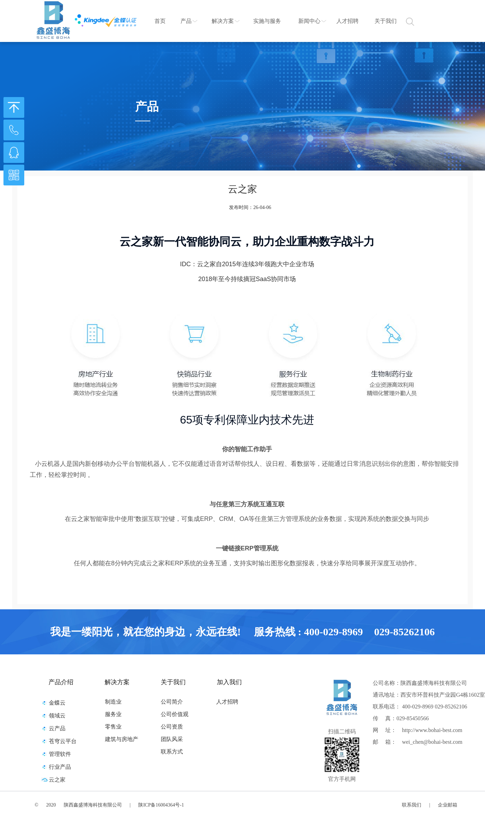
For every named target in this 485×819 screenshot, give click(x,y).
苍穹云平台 (63, 741)
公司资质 (172, 727)
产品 (186, 21)
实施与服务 (267, 21)
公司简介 (172, 702)
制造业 (113, 702)
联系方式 (172, 752)
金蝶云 (57, 703)
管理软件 (60, 754)
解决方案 (223, 21)
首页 (160, 21)
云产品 (57, 728)
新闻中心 (309, 21)
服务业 (113, 714)
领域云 (57, 715)
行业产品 (60, 767)
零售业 (113, 727)
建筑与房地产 (121, 739)
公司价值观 (174, 714)
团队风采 (172, 739)
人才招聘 (347, 21)
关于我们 (385, 21)
